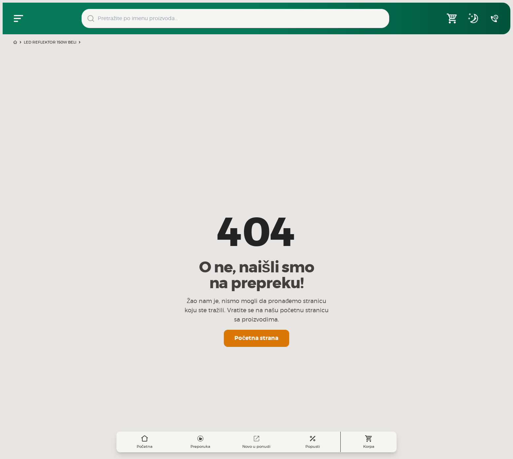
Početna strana (256, 338)
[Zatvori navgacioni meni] (18, 18)
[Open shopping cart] (452, 18)
